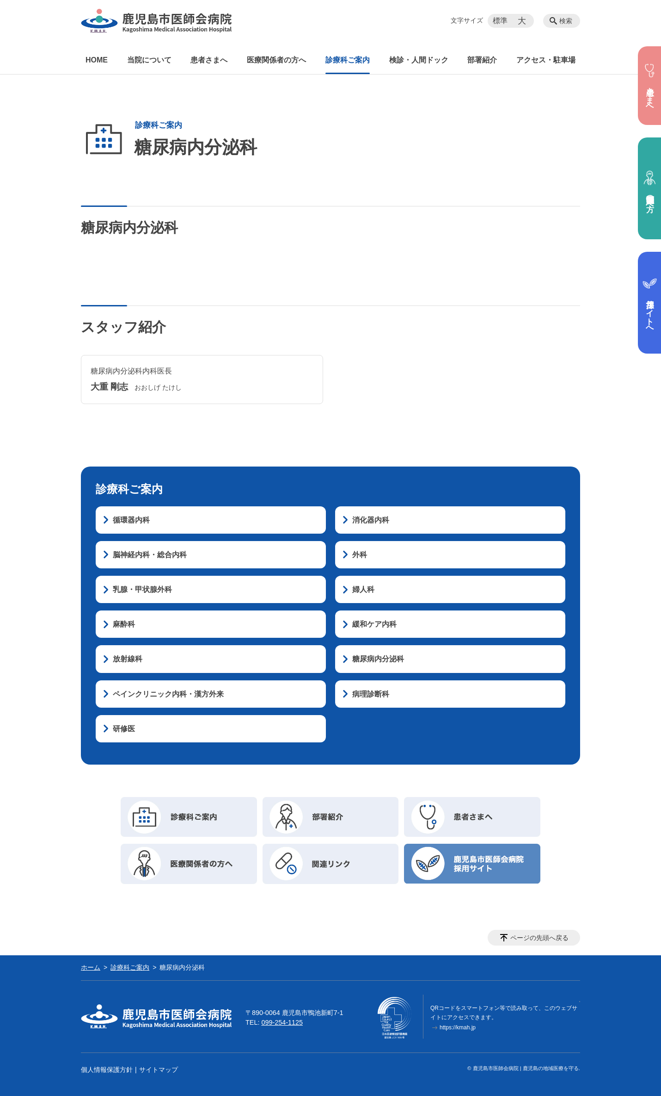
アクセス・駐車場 (545, 60)
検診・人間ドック (418, 60)
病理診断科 (370, 694)
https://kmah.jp (458, 1027)
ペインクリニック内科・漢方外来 (168, 694)
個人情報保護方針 (107, 1069)
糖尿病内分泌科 (378, 659)
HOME (97, 60)
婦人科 (363, 589)
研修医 (124, 729)
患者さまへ (208, 60)
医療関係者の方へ (276, 60)
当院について (149, 60)
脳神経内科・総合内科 (150, 555)
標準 (500, 21)
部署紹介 (482, 60)
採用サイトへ (650, 302)
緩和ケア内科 (374, 624)
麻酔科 (124, 624)
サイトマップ (158, 1069)
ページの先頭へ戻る (539, 937)
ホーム (90, 967)
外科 (359, 555)
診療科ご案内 (347, 60)
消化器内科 (370, 520)
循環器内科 (131, 520)
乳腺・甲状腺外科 (142, 589)
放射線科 (127, 659)
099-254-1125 (282, 1022)
